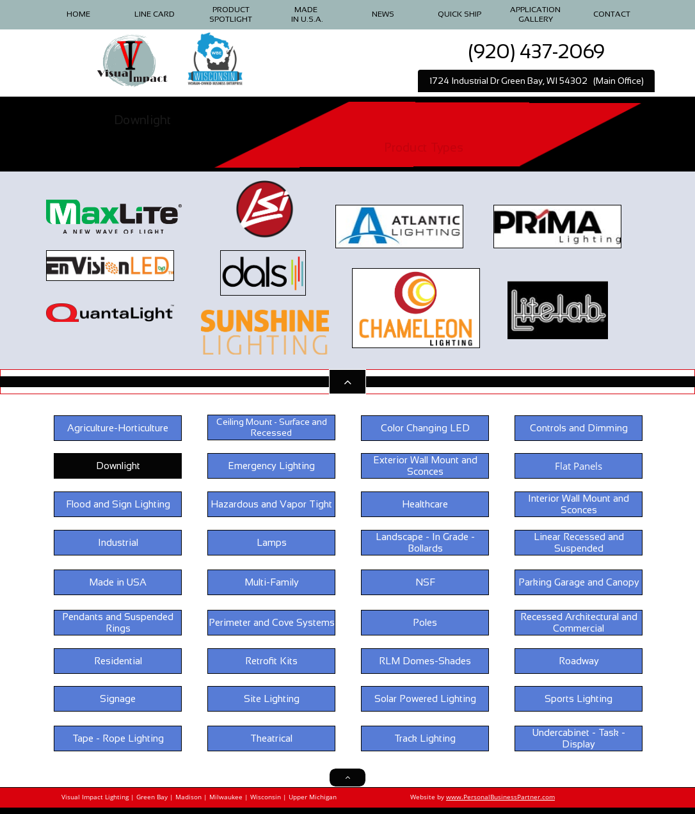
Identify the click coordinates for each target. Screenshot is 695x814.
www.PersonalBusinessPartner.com (500, 796)
